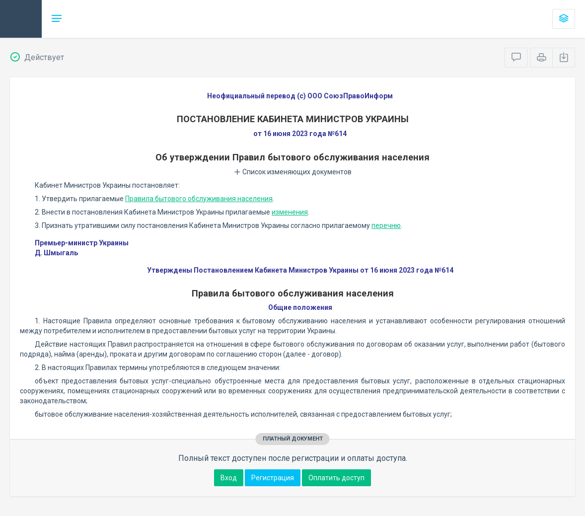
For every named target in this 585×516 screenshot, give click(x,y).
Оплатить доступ (336, 478)
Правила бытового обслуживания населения (199, 199)
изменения (290, 212)
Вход (228, 478)
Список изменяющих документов (293, 172)
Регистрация (272, 478)
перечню (386, 225)
